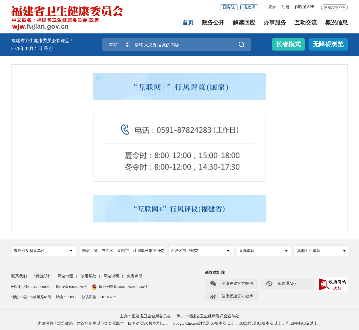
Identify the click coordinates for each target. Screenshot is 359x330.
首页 (188, 23)
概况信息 (336, 23)
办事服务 (275, 23)
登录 (272, 7)
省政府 (249, 7)
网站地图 (65, 276)
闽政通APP (304, 7)
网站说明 (111, 276)
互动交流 (305, 23)
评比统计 (42, 276)
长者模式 (288, 44)
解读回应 (244, 23)
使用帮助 (88, 276)
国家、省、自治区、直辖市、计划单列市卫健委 (123, 251)
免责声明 (134, 276)
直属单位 (263, 251)
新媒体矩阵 (215, 272)
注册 (285, 7)
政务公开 (213, 23)
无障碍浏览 (328, 44)
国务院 (229, 7)
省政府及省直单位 (42, 251)
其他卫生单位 (321, 251)
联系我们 (19, 276)
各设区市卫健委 (200, 251)
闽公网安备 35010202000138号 (123, 287)
